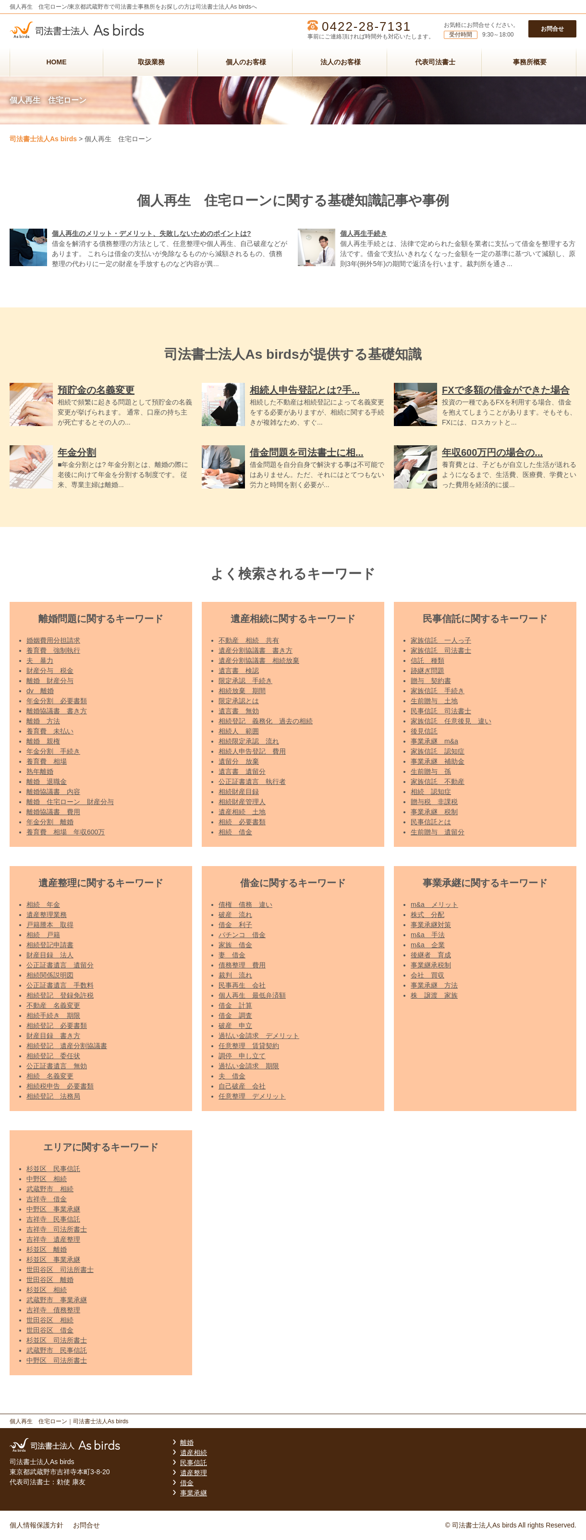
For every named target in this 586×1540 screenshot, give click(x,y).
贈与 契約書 (431, 680)
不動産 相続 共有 (249, 640)
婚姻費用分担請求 (53, 640)
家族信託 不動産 (437, 781)
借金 (187, 1483)
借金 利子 (235, 925)
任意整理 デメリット (252, 1096)
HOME (57, 62)
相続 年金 (43, 904)
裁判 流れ (235, 975)
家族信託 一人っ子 (441, 640)
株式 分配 (427, 914)
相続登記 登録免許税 (60, 995)
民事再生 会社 (242, 985)
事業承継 (193, 1493)
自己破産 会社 (242, 1086)
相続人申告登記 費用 (252, 751)
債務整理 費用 (242, 965)
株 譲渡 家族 (434, 995)
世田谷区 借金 (49, 1330)
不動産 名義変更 (53, 1005)
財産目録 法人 (49, 955)
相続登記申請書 (49, 945)
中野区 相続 (46, 1179)
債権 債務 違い (245, 904)
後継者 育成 (431, 955)
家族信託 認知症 (437, 751)
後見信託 (424, 731)
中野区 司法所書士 (56, 1360)
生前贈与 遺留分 (437, 832)
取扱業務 (151, 62)
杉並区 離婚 (46, 1249)
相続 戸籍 (43, 935)
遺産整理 (193, 1473)
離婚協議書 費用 (53, 812)
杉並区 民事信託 (53, 1169)
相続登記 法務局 (53, 1096)
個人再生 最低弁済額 (252, 995)
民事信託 (193, 1463)
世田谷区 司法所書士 (60, 1269)
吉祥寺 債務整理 (53, 1310)
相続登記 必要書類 (56, 1025)
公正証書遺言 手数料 (60, 985)
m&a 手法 (428, 935)
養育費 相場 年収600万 (65, 832)
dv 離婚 (40, 691)
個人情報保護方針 (36, 1525)
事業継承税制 (431, 965)
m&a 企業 (428, 945)
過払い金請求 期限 (249, 1066)
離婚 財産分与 (49, 680)
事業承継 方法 (434, 985)
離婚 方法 (43, 721)
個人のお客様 (246, 62)
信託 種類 (427, 660)
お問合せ (552, 28)
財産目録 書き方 (53, 1035)
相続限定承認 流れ (249, 741)
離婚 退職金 (46, 781)
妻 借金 (232, 955)
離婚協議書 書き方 (56, 711)
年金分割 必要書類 (56, 701)
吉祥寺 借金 (46, 1199)
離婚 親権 (43, 741)
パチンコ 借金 (242, 935)
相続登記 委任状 (53, 1056)
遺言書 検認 (239, 670)
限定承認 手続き (245, 680)
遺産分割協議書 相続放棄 (259, 660)
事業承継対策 (431, 925)
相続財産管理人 (242, 802)
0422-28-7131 (366, 26)
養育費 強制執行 (53, 650)
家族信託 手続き (437, 691)
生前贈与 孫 (431, 771)
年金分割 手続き (53, 751)
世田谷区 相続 (49, 1320)
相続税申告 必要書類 (60, 1086)
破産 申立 (235, 1025)
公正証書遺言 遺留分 (60, 965)
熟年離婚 (39, 771)
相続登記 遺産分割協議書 (66, 1046)
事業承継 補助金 (437, 761)
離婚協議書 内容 (53, 791)
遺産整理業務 (46, 914)
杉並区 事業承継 (53, 1259)
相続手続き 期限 (53, 1015)
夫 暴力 (39, 660)
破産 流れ (235, 914)
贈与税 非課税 (434, 802)
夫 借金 (232, 1076)
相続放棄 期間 (242, 691)
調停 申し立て (242, 1056)
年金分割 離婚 (49, 822)
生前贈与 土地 (434, 701)
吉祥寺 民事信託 (53, 1219)
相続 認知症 (431, 791)
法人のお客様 (340, 62)
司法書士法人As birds (43, 139)
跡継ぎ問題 (427, 670)
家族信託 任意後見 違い (451, 721)
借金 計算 (235, 1005)
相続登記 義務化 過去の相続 (266, 721)
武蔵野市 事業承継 (56, 1300)
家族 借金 (235, 945)
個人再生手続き (363, 233)
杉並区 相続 (46, 1290)
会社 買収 (427, 975)
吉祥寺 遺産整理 (53, 1239)
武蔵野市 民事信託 (56, 1350)
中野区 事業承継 (53, 1209)
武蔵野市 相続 (49, 1189)
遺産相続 (193, 1452)
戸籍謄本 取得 (49, 925)
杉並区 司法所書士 (56, 1340)
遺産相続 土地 (242, 812)
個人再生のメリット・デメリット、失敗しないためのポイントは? (151, 233)
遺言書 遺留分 (242, 771)
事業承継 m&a (434, 741)
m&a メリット (434, 904)
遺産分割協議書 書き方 (256, 650)
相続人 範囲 (239, 731)
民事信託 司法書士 (441, 711)
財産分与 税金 (49, 670)
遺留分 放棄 (239, 761)
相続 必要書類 (242, 822)
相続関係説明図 (49, 975)
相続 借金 (235, 832)
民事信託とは (431, 822)
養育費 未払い (49, 731)
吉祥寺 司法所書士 (56, 1229)
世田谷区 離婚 (49, 1279)
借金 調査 (235, 1015)
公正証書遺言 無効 (56, 1066)
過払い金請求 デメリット (259, 1035)
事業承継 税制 (434, 812)
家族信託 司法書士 (441, 650)
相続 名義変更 (49, 1076)
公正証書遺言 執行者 (252, 781)
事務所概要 (530, 62)
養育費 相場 (46, 761)
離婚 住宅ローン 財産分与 (70, 802)
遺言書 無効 (239, 711)
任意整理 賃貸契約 (249, 1046)
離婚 (187, 1442)
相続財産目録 (239, 791)
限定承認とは (239, 701)
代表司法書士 (435, 62)
